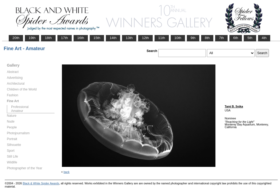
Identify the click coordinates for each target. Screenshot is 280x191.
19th (32, 38)
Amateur (17, 111)
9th (193, 38)
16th (80, 38)
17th (64, 38)
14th (113, 38)
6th (235, 38)
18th (48, 38)
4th (264, 38)
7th (221, 38)
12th (145, 38)
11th (161, 38)
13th (129, 38)
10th (177, 38)
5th (250, 38)
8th (207, 38)
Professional (20, 107)
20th (16, 38)
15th (97, 38)
